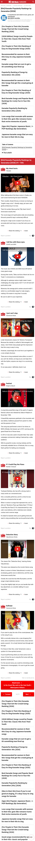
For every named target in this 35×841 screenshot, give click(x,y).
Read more (17, 685)
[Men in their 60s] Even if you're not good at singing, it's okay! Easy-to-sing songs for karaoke (17, 833)
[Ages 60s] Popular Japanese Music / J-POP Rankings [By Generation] (17, 127)
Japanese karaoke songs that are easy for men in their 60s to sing (17, 135)
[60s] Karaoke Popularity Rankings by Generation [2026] (17, 148)
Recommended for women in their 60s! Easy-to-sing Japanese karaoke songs (16, 56)
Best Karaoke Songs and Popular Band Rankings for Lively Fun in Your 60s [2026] (17, 101)
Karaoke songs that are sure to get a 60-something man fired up (16, 65)
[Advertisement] (17, 717)
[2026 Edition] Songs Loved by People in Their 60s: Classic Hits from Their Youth (17, 39)
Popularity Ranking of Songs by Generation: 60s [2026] (14, 73)
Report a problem (6, 235)
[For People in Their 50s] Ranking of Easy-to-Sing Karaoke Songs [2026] (16, 91)
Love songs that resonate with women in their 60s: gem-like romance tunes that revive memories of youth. (17, 119)
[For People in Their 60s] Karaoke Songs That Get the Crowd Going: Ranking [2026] (15, 29)
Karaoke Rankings (17, 5)
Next (28, 694)
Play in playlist (6, 153)
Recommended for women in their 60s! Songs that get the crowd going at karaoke (17, 83)
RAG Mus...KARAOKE (6, 5)
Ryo (31, 235)
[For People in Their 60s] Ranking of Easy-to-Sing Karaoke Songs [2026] (16, 47)
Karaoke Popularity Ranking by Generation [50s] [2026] (14, 109)
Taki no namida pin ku (28, 678)
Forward (7, 694)
